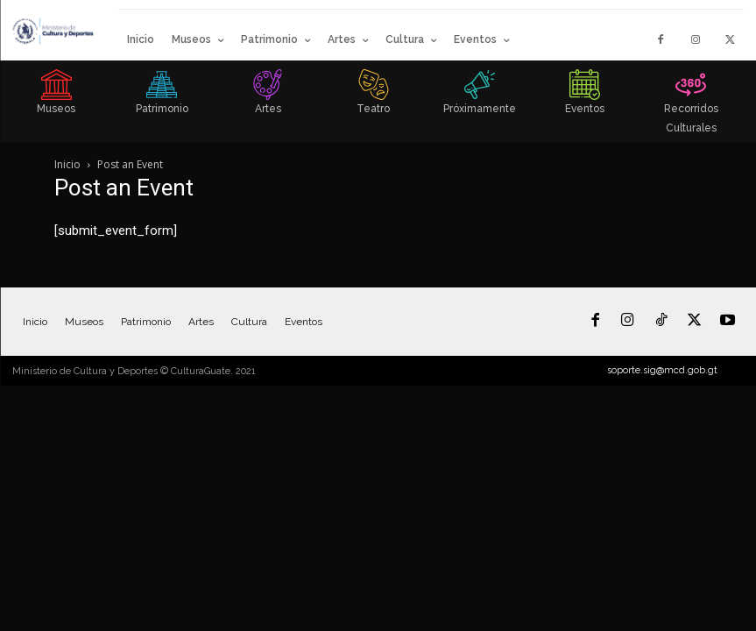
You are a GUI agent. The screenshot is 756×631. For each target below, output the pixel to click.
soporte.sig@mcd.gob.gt (662, 370)
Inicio (67, 164)
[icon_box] (56, 97)
